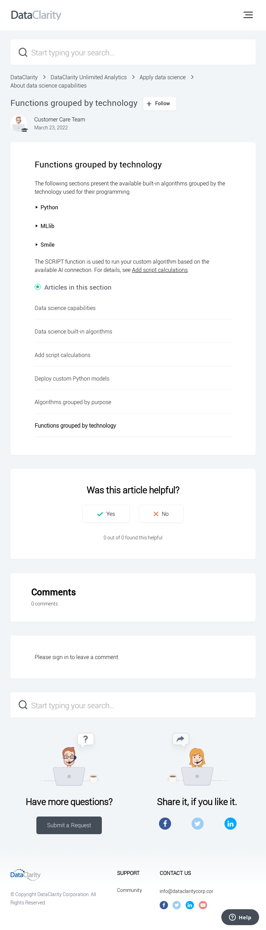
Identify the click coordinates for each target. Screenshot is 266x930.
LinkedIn (230, 824)
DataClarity (24, 77)
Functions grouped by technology (75, 425)
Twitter (198, 824)
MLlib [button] (45, 226)
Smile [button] (45, 244)
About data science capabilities (48, 85)
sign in (60, 657)
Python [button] (47, 207)
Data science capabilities (65, 308)
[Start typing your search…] (133, 52)
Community (129, 890)
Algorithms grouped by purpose (73, 402)
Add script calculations (160, 270)
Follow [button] (162, 103)
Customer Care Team (59, 119)
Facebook (165, 824)
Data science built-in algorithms (73, 331)
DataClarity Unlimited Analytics (89, 77)
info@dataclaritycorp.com (188, 891)
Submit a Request (69, 825)
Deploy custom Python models (72, 378)
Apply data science (163, 77)
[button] (248, 15)
